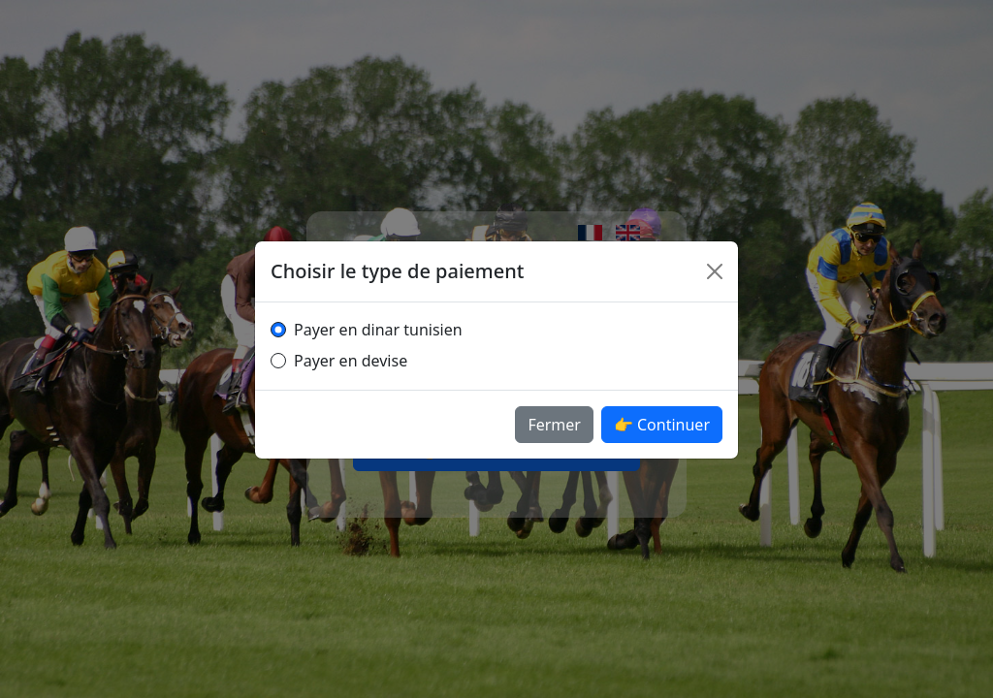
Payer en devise (350, 360)
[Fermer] (714, 271)
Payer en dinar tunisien (378, 329)
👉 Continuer (662, 424)
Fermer (554, 424)
